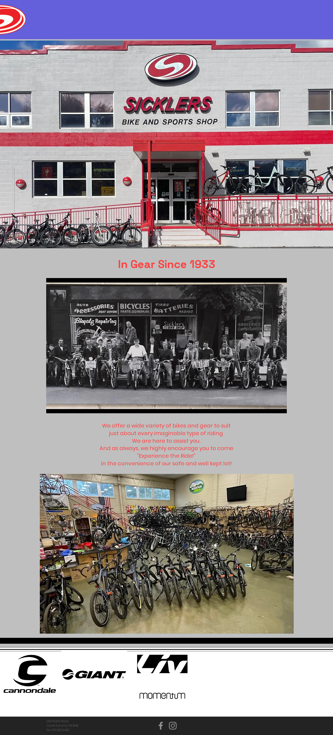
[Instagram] (173, 726)
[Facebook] (161, 726)
